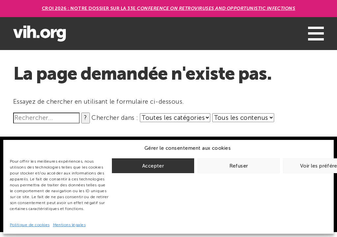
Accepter (153, 166)
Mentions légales (69, 225)
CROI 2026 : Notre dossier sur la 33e (169, 8)
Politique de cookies (30, 225)
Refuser (238, 166)
